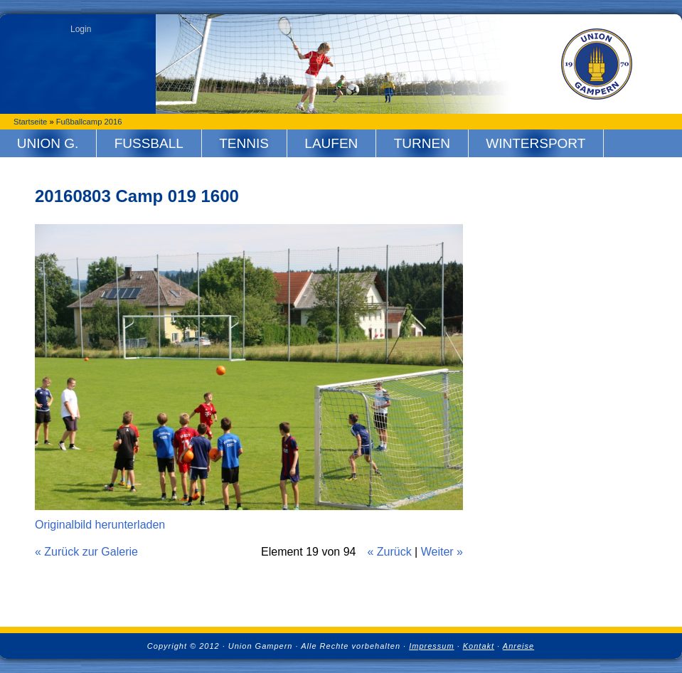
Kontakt (478, 646)
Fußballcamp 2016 (89, 121)
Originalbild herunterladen (100, 525)
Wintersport (535, 143)
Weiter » (442, 552)
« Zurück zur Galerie (86, 552)
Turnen (422, 143)
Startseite (30, 121)
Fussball (148, 143)
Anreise (518, 646)
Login (80, 29)
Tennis (244, 143)
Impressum (431, 646)
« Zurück (389, 552)
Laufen (331, 143)
